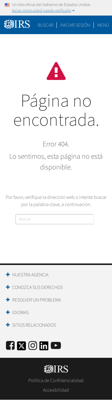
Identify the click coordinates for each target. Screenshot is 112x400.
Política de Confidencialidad (56, 381)
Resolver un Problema (36, 300)
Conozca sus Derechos (37, 287)
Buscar (45, 25)
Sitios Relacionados (34, 325)
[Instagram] (32, 346)
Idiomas (20, 312)
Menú (103, 25)
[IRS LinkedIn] (43, 347)
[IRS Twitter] (21, 347)
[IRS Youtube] (56, 346)
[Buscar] (55, 219)
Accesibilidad (56, 390)
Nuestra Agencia (30, 275)
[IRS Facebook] (10, 346)
